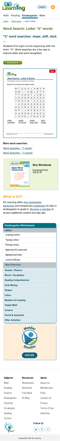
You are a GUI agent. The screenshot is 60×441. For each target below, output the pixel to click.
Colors (8, 295)
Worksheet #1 (12, 63)
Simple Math (11, 305)
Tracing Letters (12, 239)
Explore (29, 355)
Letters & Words (12, 259)
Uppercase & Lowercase (16, 249)
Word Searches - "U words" (18, 153)
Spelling (8, 413)
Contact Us (46, 398)
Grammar (8, 403)
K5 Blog (25, 398)
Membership (46, 387)
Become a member (40, 209)
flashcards (8, 206)
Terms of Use (47, 408)
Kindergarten (10, 398)
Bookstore (27, 387)
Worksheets (28, 382)
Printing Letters (12, 244)
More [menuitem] (42, 15)
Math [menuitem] (6, 15)
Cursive (7, 418)
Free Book (27, 392)
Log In (42, 7)
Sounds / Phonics (13, 270)
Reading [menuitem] (15, 15)
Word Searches (13, 264)
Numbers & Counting (15, 300)
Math (6, 382)
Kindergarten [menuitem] (29, 15)
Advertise (45, 413)
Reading (8, 387)
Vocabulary (9, 408)
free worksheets (32, 202)
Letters (8, 230)
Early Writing (11, 285)
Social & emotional (14, 315)
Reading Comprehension (17, 280)
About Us (45, 382)
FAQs (43, 392)
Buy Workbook (42, 165)
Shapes (8, 290)
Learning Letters (12, 234)
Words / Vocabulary (14, 275)
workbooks (39, 206)
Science (9, 310)
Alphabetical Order (13, 254)
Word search (16, 21)
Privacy (44, 403)
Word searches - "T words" (17, 148)
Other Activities (12, 320)
